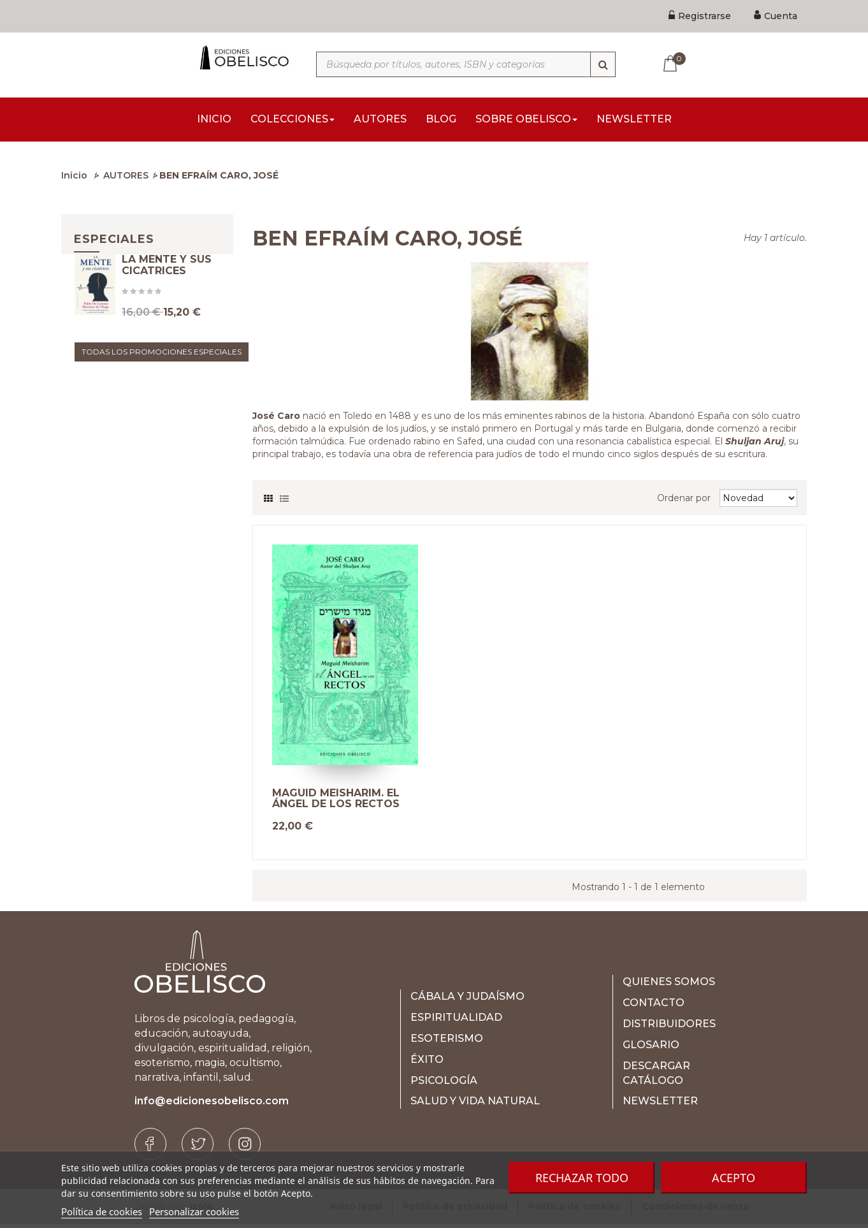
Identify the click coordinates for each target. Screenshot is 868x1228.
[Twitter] (197, 1148)
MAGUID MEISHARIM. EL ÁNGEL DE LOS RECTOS (336, 802)
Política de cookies (101, 1211)
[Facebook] (150, 1148)
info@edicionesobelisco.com (211, 1105)
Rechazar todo (581, 1177)
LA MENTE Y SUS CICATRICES (167, 288)
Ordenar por (684, 502)
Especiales (114, 243)
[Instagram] (245, 1148)
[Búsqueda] (603, 64)
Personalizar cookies (194, 1211)
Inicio (74, 179)
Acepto (733, 1177)
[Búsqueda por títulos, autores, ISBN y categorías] (466, 64)
